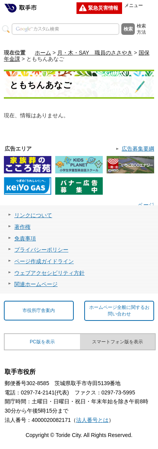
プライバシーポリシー (41, 250)
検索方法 (141, 29)
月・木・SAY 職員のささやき (95, 53)
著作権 (22, 227)
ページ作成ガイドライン (44, 261)
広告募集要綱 (138, 149)
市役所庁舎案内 (38, 310)
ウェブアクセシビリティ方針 (49, 273)
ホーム (43, 53)
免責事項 (25, 238)
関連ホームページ (36, 284)
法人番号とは (92, 420)
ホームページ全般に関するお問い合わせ (119, 311)
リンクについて (33, 215)
